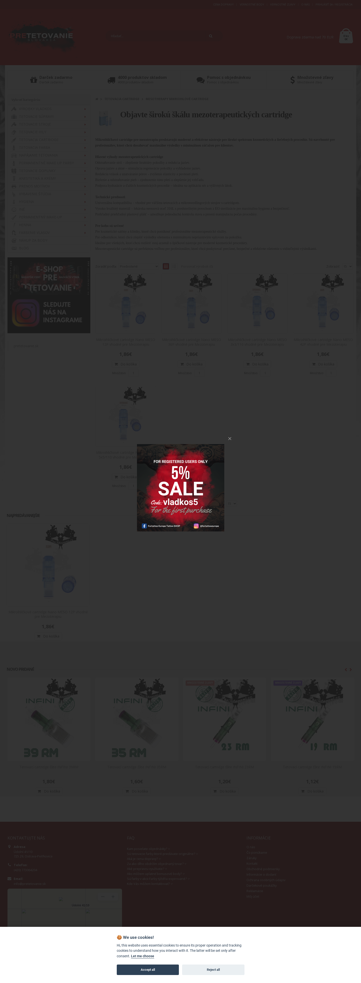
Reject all (213, 970)
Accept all (148, 970)
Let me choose (142, 956)
